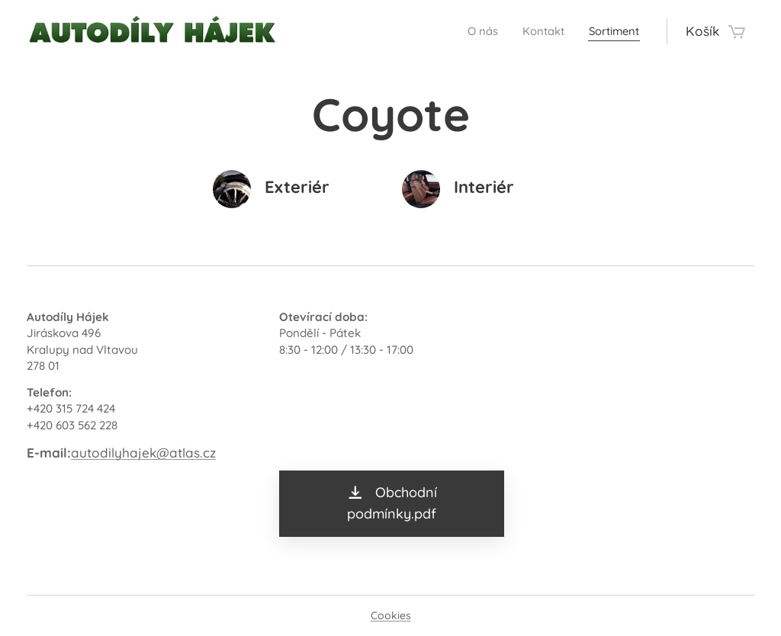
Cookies (391, 615)
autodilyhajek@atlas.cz (143, 453)
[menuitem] (466, 31)
